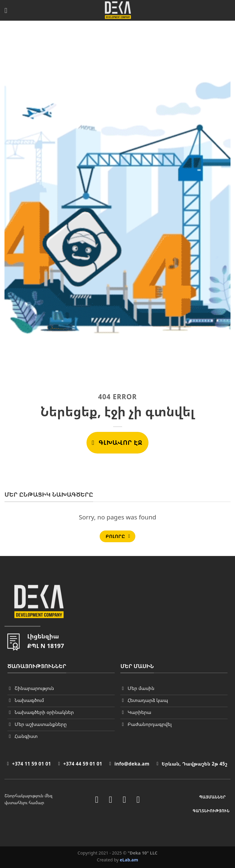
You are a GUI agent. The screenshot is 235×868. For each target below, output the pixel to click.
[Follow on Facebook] (96, 799)
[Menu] (8, 10)
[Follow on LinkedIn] (124, 799)
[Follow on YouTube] (138, 799)
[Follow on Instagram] (110, 799)
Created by (117, 860)
